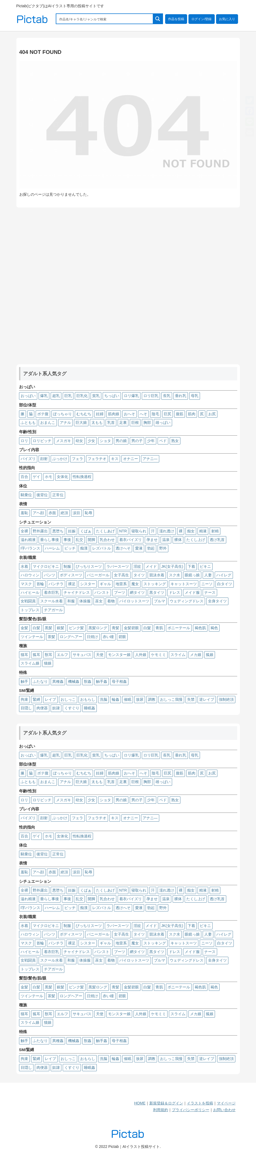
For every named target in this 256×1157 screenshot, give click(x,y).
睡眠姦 (89, 708)
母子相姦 (119, 681)
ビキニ (205, 566)
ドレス (174, 592)
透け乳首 (217, 539)
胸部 (147, 422)
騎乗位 (26, 495)
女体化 (62, 476)
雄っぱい (162, 422)
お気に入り (227, 19)
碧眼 (122, 637)
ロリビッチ (42, 441)
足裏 (123, 422)
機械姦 (73, 681)
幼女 (79, 441)
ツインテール (32, 637)
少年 (151, 441)
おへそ (129, 414)
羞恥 (24, 513)
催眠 (127, 699)
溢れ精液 (28, 539)
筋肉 (191, 414)
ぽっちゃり (62, 414)
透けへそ (123, 548)
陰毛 (155, 414)
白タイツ (224, 584)
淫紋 (137, 566)
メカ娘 (195, 654)
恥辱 (88, 513)
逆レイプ (206, 699)
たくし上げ (195, 539)
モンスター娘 (119, 654)
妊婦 (99, 414)
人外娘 (140, 654)
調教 (151, 699)
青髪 (115, 628)
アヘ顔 (38, 513)
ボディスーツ (71, 575)
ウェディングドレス (186, 601)
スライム (177, 654)
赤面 (52, 513)
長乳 (166, 396)
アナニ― (150, 459)
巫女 (99, 601)
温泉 (166, 539)
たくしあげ (105, 531)
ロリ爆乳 (131, 396)
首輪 (40, 584)
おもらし (87, 699)
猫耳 (24, 654)
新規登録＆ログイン (166, 1103)
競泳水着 (156, 575)
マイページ (226, 1103)
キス (114, 459)
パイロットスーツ (134, 601)
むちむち (83, 414)
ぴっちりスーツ (89, 566)
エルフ (62, 654)
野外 (163, 548)
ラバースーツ (117, 566)
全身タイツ (217, 601)
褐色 (214, 628)
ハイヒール (30, 592)
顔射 (44, 459)
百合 (24, 476)
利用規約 (160, 1110)
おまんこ (47, 422)
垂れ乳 (180, 396)
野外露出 (40, 531)
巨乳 (68, 396)
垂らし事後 (49, 539)
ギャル (105, 584)
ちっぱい (111, 396)
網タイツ (137, 592)
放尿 (139, 699)
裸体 (178, 539)
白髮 (147, 628)
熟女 (175, 441)
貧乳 (96, 396)
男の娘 (121, 441)
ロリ (24, 441)
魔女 (135, 584)
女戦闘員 (28, 601)
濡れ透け (166, 531)
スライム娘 (30, 663)
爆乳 (44, 396)
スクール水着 (51, 601)
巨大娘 (81, 422)
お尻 (212, 414)
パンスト (101, 592)
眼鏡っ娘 (192, 575)
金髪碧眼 (131, 628)
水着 (24, 566)
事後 (67, 539)
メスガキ (63, 441)
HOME (140, 1103)
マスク (26, 584)
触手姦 (101, 681)
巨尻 (167, 414)
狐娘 (209, 654)
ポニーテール (179, 628)
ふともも (28, 422)
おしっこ (68, 699)
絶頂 (64, 513)
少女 (91, 441)
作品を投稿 (176, 19)
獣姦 (87, 681)
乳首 (111, 422)
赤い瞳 (108, 637)
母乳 (194, 396)
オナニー (130, 459)
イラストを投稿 (200, 1103)
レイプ (50, 699)
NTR (123, 531)
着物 (111, 601)
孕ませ (152, 539)
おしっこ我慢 (171, 699)
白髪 (36, 628)
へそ (143, 414)
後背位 (42, 495)
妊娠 (72, 531)
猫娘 (47, 663)
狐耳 (36, 654)
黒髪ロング (97, 628)
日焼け (92, 637)
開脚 (91, 539)
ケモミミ (158, 654)
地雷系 (121, 584)
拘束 (24, 699)
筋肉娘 (113, 414)
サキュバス (82, 654)
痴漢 (84, 548)
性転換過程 (82, 476)
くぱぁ (85, 531)
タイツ (139, 575)
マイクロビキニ (46, 566)
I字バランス (30, 548)
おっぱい (28, 396)
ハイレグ (223, 575)
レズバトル (101, 548)
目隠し (26, 708)
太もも (97, 422)
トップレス (30, 610)
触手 (24, 681)
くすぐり (71, 708)
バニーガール (98, 575)
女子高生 (121, 575)
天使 (99, 654)
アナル (65, 422)
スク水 (174, 575)
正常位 (58, 495)
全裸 (24, 531)
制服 (67, 566)
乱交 (79, 539)
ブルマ (159, 601)
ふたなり (40, 681)
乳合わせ (107, 539)
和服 (71, 601)
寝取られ (138, 531)
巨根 (135, 422)
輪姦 (115, 699)
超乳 (56, 396)
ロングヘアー (71, 637)
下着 (191, 566)
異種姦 (58, 681)
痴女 (191, 531)
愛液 (139, 548)
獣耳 (48, 654)
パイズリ (28, 459)
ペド (163, 441)
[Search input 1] (104, 19)
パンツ (49, 575)
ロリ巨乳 (150, 396)
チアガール (53, 610)
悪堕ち (58, 531)
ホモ (48, 476)
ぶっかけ (59, 459)
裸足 (72, 584)
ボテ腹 (43, 414)
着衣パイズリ (130, 539)
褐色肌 (200, 628)
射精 (215, 531)
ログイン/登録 (201, 19)
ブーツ (119, 592)
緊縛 (36, 699)
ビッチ (70, 548)
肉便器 (42, 708)
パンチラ (56, 584)
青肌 (159, 628)
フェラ (77, 459)
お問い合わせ (224, 1110)
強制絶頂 (226, 699)
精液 (203, 531)
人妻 (208, 575)
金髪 (24, 628)
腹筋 (179, 414)
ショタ (105, 441)
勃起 (151, 548)
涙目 (76, 513)
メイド (151, 566)
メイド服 (192, 592)
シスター (87, 584)
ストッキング (154, 584)
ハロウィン (30, 575)
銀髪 (60, 628)
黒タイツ (156, 592)
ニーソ (207, 584)
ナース (210, 592)
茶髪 (51, 637)
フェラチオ (97, 459)
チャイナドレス (77, 592)
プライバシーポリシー (190, 1110)
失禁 (191, 699)
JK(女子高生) (172, 566)
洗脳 (103, 699)
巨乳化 (82, 396)
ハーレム (52, 548)
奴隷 (56, 708)
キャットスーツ (183, 584)
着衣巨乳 (51, 592)
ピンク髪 (76, 628)
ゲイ (36, 476)
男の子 (137, 441)
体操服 (85, 601)
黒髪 (48, 628)
